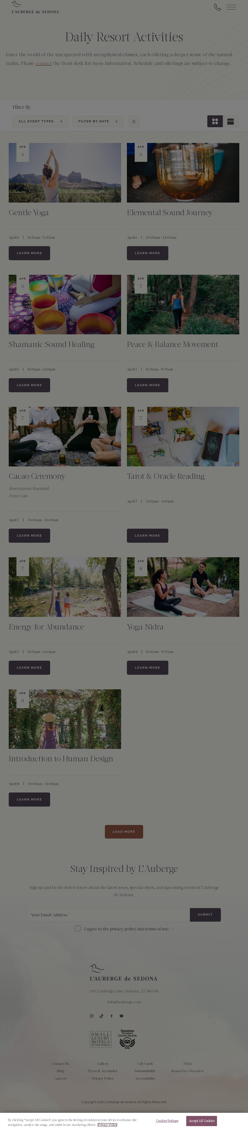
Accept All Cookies (201, 1121)
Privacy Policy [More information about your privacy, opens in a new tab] (107, 1125)
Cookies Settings (167, 1121)
